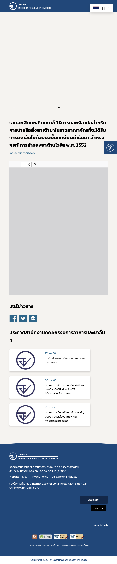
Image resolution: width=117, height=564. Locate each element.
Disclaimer (58, 477)
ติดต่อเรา (73, 477)
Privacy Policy (39, 477)
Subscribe (98, 508)
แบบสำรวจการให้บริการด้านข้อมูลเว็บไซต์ (43, 545)
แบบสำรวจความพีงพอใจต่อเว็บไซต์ (75, 545)
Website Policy (18, 477)
